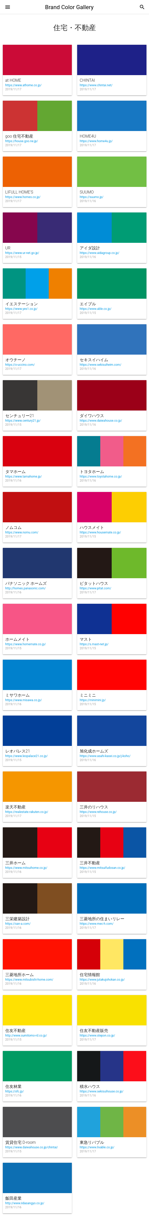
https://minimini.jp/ (93, 700)
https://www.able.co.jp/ (95, 309)
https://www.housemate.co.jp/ (100, 532)
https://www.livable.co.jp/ (97, 1147)
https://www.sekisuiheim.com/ (100, 365)
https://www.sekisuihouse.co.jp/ (101, 1091)
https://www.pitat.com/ (95, 588)
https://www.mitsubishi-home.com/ (29, 979)
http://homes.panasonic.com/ (25, 588)
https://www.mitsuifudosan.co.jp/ (102, 868)
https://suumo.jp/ (91, 197)
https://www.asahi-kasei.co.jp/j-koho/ (105, 756)
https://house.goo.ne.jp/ (21, 141)
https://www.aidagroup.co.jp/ (99, 253)
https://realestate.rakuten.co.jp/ (26, 812)
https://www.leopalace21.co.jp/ (26, 756)
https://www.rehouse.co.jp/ (98, 812)
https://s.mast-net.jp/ (94, 644)
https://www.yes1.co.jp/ (21, 309)
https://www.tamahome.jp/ (23, 476)
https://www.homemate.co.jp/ (25, 644)
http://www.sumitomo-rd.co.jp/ (26, 1035)
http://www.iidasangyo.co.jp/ (24, 1203)
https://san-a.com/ (18, 923)
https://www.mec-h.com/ (96, 923)
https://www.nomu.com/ (22, 532)
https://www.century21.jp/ (23, 420)
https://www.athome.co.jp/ (23, 85)
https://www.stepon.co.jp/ (97, 1035)
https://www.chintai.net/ (96, 85)
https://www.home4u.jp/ (96, 141)
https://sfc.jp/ (14, 1091)
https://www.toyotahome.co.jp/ (101, 476)
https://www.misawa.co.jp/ (23, 700)
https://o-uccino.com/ (20, 365)
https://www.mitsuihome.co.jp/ (26, 868)
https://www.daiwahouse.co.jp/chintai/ (31, 1147)
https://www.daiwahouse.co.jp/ (101, 420)
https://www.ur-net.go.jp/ (22, 253)
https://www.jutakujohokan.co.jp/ (102, 979)
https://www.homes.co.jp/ (23, 197)
